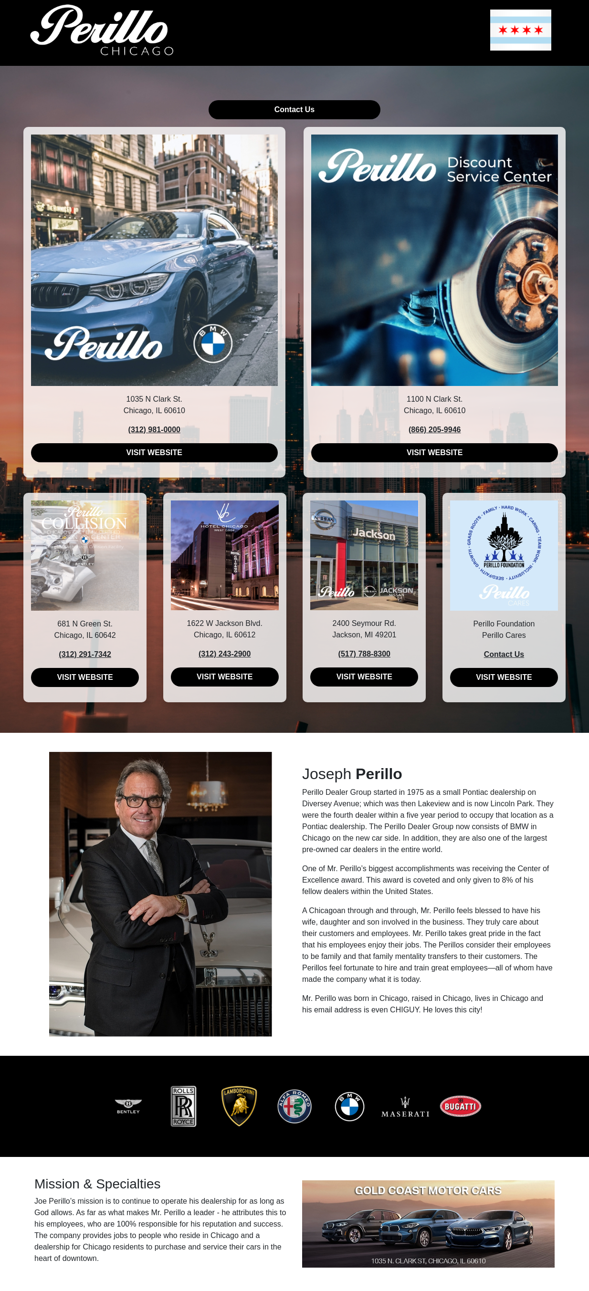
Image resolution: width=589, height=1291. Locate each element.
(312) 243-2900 (225, 654)
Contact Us (294, 109)
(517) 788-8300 (364, 654)
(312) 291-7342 (85, 654)
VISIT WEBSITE (154, 452)
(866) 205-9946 (435, 430)
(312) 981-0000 (154, 430)
